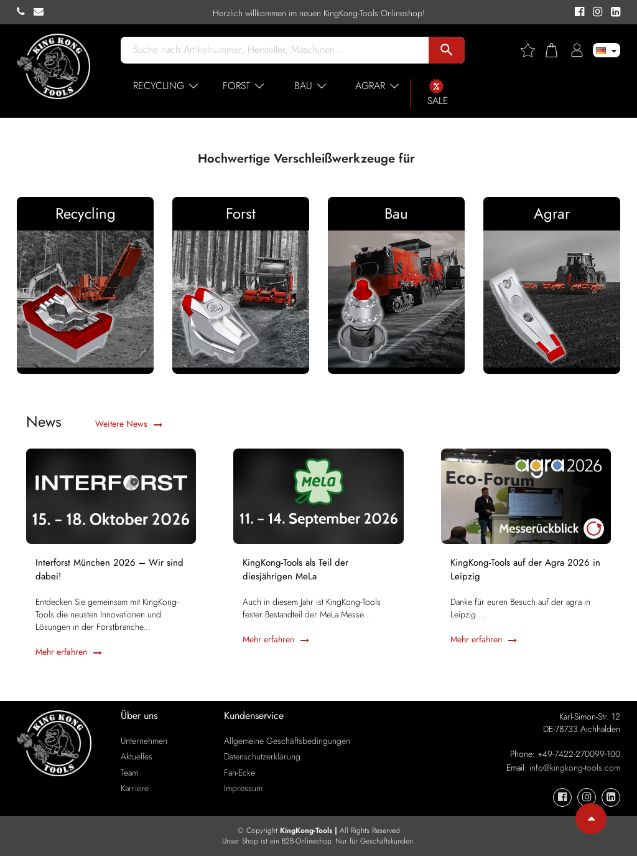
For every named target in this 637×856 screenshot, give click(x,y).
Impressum (243, 788)
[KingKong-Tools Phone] (25, 12)
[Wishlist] (532, 50)
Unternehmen (144, 741)
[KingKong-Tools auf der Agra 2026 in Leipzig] (526, 495)
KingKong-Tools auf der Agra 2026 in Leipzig (525, 569)
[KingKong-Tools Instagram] (596, 12)
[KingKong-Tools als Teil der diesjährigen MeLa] (318, 495)
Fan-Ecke (239, 772)
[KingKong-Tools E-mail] (42, 12)
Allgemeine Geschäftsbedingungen (287, 741)
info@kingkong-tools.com (574, 767)
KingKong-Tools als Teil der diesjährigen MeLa (295, 569)
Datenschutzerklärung (262, 756)
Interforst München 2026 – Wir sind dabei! (109, 569)
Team (129, 772)
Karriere (135, 788)
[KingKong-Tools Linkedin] (612, 12)
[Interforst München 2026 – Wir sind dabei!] (111, 495)
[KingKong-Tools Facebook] (578, 12)
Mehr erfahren (68, 651)
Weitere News (128, 423)
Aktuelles (136, 756)
